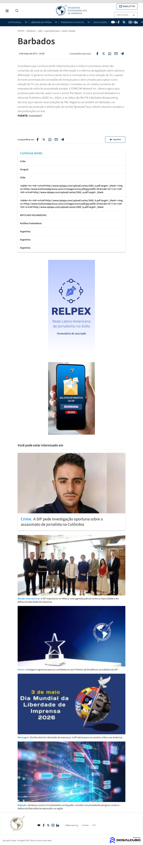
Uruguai (24, 169)
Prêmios (115, 22)
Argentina (25, 231)
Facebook (43, 825)
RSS (94, 825)
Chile (22, 177)
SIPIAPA (21, 30)
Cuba (22, 161)
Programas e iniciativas (72, 22)
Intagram (53, 825)
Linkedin (57, 825)
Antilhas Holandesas (31, 223)
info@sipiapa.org (71, 825)
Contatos (85, 825)
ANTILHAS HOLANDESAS (33, 215)
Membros (133, 22)
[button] (127, 6)
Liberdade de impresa (41, 22)
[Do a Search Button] (16, 10)
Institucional (14, 22)
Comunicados (100, 22)
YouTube (38, 825)
